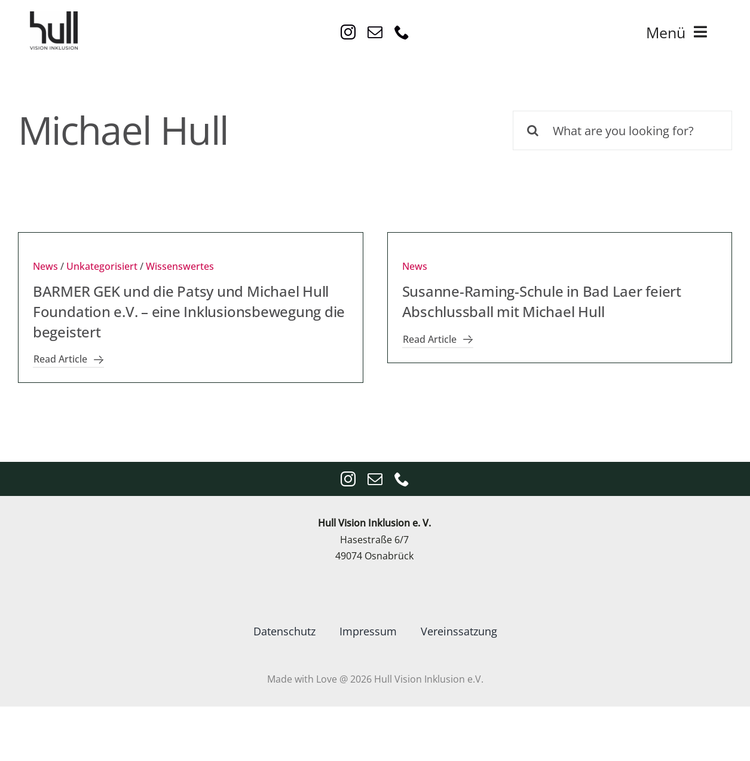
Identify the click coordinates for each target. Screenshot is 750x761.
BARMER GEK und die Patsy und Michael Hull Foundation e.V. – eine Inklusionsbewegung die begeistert (189, 311)
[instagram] (348, 32)
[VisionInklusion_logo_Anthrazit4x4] (54, 16)
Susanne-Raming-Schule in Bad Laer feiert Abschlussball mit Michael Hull (541, 301)
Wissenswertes (180, 266)
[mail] (375, 32)
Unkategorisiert (101, 266)
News (45, 266)
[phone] (401, 32)
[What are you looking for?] (622, 130)
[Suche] (532, 130)
